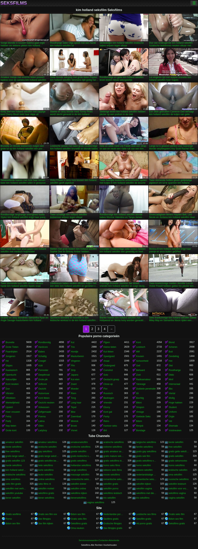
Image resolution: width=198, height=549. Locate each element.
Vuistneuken (175, 430)
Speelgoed (108, 356)
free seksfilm (175, 446)
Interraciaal (174, 384)
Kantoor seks (110, 425)
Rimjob (139, 425)
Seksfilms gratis (79, 523)
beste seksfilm (176, 442)
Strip (73, 370)
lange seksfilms (79, 470)
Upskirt (9, 407)
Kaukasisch (11, 370)
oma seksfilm (175, 474)
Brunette (10, 342)
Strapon (140, 407)
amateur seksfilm (14, 442)
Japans (74, 374)
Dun (8, 388)
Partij (8, 421)
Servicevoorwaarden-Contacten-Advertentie (99, 540)
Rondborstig (44, 342)
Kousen (140, 356)
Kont (138, 342)
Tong (73, 398)
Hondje (74, 351)
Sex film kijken (45, 523)
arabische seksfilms (113, 442)
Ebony (106, 407)
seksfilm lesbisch (177, 484)
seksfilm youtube (14, 493)
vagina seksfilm (176, 497)
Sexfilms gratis (111, 519)
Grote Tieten (12, 347)
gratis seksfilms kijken (113, 460)
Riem (73, 393)
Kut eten (75, 379)
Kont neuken (12, 384)
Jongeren (10, 356)
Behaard (140, 370)
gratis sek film (143, 456)
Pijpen (106, 342)
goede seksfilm (78, 451)
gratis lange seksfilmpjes (16, 456)
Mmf (171, 379)
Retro (106, 421)
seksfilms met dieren (146, 493)
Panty (106, 416)
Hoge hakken (175, 402)
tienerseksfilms (78, 497)
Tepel (73, 407)
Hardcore (43, 347)
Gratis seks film (176, 514)
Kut (72, 342)
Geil (138, 365)
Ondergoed (109, 365)
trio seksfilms (142, 497)
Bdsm (139, 421)
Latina (41, 421)
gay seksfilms (45, 451)
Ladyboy (42, 430)
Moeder (75, 388)
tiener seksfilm (13, 497)
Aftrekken (10, 398)
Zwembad (76, 416)
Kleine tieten (109, 347)
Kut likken (108, 351)
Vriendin (107, 402)
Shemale (173, 425)
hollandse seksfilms (81, 465)
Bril (105, 430)
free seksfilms (13, 451)
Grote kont (11, 430)
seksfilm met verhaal (16, 488)
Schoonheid (142, 361)
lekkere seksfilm (144, 470)
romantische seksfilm (113, 479)
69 (137, 393)
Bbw (73, 412)
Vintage (140, 412)
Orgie (171, 416)
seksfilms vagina (177, 493)
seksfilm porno (110, 488)
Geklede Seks (143, 416)
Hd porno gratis (144, 523)
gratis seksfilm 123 (15, 460)
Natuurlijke (11, 379)
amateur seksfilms (47, 442)
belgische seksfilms (146, 442)
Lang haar (76, 402)
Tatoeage (141, 384)
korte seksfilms (46, 470)
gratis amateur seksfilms (113, 451)
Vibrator (10, 393)
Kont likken (44, 398)
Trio (73, 347)
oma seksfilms (13, 479)
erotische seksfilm (47, 446)
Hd (7, 361)
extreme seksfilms (112, 446)
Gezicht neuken (46, 402)
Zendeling (174, 356)
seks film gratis (13, 484)
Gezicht (42, 388)
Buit (171, 351)
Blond (172, 342)
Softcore (42, 384)
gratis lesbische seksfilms (81, 456)
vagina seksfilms (95, 502)
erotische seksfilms (80, 446)
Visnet (74, 430)
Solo (105, 374)
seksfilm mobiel (46, 488)
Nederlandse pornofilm (113, 514)
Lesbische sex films (146, 514)
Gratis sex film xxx (47, 514)
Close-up (108, 384)
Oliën (41, 425)
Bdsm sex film (78, 514)
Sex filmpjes (44, 519)
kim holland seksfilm (16, 470)
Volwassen (43, 407)
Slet (171, 365)
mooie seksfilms (111, 474)
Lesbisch (140, 347)
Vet (170, 421)
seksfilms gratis (46, 493)
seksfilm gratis (110, 484)
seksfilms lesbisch (112, 493)
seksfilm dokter (78, 484)
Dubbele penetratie (146, 388)
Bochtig (140, 398)
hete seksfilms (45, 465)
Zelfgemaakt (44, 412)
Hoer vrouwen (13, 412)
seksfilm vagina (144, 488)
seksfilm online (78, 488)
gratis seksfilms (79, 460)
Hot (170, 361)
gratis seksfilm (176, 456)
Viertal (172, 393)
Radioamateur (143, 379)
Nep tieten (11, 425)
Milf (138, 351)
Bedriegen (108, 398)
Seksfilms (13, 3)
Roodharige (175, 370)
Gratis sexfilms (13, 514)
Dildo (171, 374)
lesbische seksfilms (16, 474)
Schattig (42, 356)
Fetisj (8, 416)
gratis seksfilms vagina (146, 460)
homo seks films (111, 465)
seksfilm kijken (143, 484)
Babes (41, 351)
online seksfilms (46, 479)
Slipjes (9, 365)
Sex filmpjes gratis (112, 528)
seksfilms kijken (79, 493)
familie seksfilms (144, 446)
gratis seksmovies (178, 460)
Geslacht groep (111, 379)
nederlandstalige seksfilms (146, 474)
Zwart (74, 384)
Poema (42, 416)
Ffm (73, 365)
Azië (40, 365)
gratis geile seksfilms (179, 451)
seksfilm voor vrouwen (179, 488)
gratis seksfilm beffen (48, 460)
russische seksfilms (179, 479)
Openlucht (11, 374)
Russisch (108, 393)
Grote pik (43, 379)
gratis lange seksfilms (48, 456)
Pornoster (43, 370)
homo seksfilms (177, 465)
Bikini (139, 402)
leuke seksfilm (45, 474)
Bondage (140, 430)
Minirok (74, 421)
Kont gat (107, 412)
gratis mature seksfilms (113, 456)
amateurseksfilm (79, 442)
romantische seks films (81, 479)
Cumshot (108, 370)
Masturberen (77, 356)
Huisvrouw (43, 393)
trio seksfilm (109, 497)
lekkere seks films (112, 470)
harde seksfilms (14, 465)
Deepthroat (44, 374)
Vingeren (75, 361)
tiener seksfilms (46, 497)
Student (173, 407)
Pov (105, 388)
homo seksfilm (143, 465)
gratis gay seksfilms (146, 451)
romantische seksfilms (146, 479)
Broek (74, 425)
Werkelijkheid (12, 402)
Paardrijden (11, 351)
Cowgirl (42, 361)
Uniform (173, 412)
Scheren (173, 347)
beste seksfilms (13, 446)
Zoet (138, 374)
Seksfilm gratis (143, 519)
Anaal (106, 361)
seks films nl (44, 484)
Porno (9, 519)
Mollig (172, 398)
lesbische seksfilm (178, 470)
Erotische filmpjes (112, 523)
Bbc (171, 388)
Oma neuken (77, 528)
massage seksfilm (80, 474)
